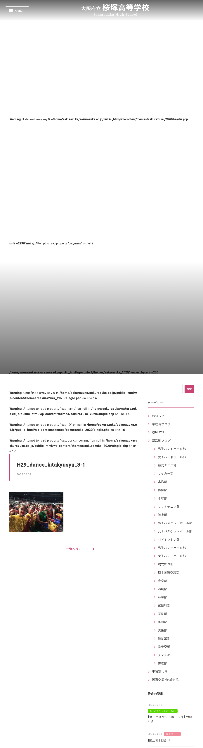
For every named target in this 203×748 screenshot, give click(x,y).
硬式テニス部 (167, 465)
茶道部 (162, 613)
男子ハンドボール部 (172, 449)
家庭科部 (164, 605)
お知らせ (158, 416)
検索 (189, 389)
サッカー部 (166, 473)
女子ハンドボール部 (172, 457)
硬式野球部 (166, 564)
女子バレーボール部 (172, 556)
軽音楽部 (164, 638)
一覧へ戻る (74, 549)
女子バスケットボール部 (175, 531)
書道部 (162, 663)
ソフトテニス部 (169, 506)
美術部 (162, 630)
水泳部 (162, 482)
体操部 (162, 490)
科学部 (162, 597)
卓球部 (162, 498)
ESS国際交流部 (169, 572)
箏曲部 (162, 622)
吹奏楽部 (164, 646)
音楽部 (162, 581)
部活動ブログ (161, 440)
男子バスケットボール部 (175, 523)
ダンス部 (164, 655)
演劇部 (162, 589)
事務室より (160, 671)
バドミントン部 (169, 539)
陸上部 (162, 514)
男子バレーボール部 (172, 548)
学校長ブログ (161, 424)
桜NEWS (158, 432)
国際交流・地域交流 (165, 679)
